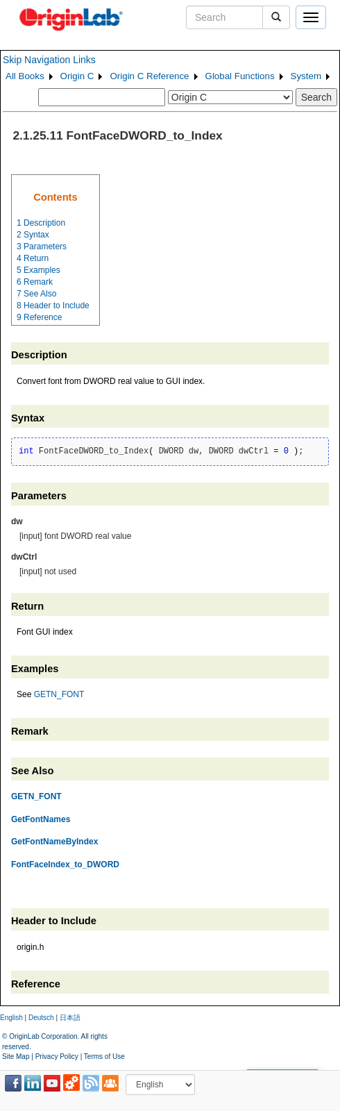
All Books (25, 76)
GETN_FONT (59, 694)
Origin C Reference (149, 76)
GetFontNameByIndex (54, 841)
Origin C (77, 76)
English (11, 1017)
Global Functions (240, 76)
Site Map (15, 1056)
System (306, 76)
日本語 (70, 1017)
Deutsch (41, 1017)
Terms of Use (104, 1056)
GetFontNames (40, 819)
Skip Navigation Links (49, 59)
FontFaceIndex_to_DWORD (65, 864)
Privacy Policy (56, 1056)
